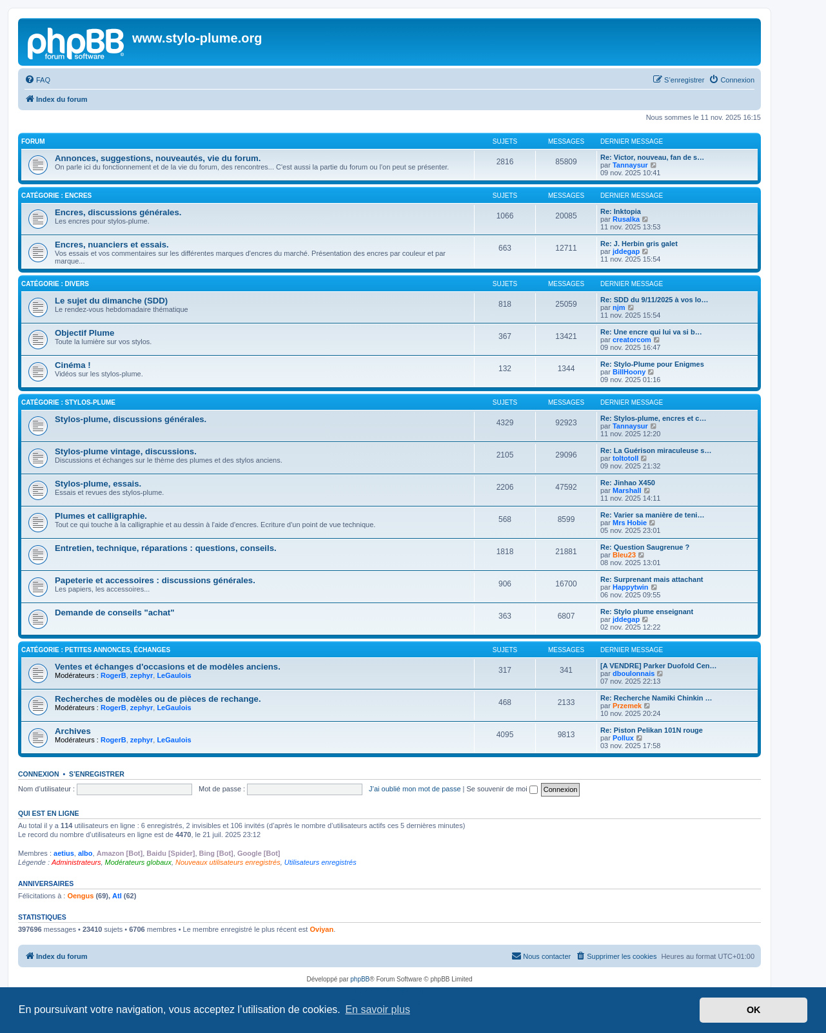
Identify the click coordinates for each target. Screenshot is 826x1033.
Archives (73, 731)
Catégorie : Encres (56, 195)
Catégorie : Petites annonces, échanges (95, 649)
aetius (64, 853)
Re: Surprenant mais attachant (651, 579)
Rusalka (626, 219)
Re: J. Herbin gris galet (639, 243)
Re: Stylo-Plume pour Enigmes (652, 364)
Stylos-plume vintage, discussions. (126, 451)
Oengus (80, 896)
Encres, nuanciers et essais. (112, 244)
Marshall (627, 490)
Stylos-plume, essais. (98, 483)
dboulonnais (633, 673)
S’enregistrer (96, 774)
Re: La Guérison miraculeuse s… (655, 450)
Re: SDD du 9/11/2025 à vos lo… (654, 300)
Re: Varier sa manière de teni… (652, 515)
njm (619, 307)
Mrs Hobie (630, 522)
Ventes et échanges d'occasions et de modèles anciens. (167, 666)
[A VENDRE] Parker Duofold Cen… (658, 666)
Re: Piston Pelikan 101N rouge (651, 730)
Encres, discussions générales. (118, 212)
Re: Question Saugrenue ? (644, 547)
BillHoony (629, 372)
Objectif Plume (84, 333)
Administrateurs (76, 862)
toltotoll (625, 458)
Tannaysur (630, 165)
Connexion (38, 774)
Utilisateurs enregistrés (320, 862)
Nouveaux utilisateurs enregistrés (227, 862)
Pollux (623, 738)
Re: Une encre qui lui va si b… (651, 332)
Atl (117, 896)
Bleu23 (624, 555)
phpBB (359, 979)
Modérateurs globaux (138, 862)
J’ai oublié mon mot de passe (414, 789)
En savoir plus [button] (377, 1009)
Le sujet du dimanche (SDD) (111, 300)
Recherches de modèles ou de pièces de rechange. (158, 699)
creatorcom (632, 339)
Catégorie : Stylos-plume (68, 402)
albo (85, 853)
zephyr (141, 675)
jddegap (626, 251)
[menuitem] (37, 80)
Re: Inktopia (620, 211)
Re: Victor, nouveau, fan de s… (652, 157)
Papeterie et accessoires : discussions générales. (155, 580)
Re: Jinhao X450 (627, 483)
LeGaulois (174, 675)
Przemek (627, 706)
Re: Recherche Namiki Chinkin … (656, 698)
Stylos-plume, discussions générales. (130, 419)
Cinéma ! (73, 365)
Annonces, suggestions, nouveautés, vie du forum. (158, 158)
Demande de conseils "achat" (114, 612)
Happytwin (631, 587)
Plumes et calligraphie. (101, 516)
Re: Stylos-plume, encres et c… (653, 418)
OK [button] (754, 1010)
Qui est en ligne (48, 813)
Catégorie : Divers (55, 283)
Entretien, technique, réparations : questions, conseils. (166, 548)
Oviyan (321, 929)
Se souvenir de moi (502, 789)
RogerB (113, 675)
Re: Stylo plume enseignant (646, 611)
